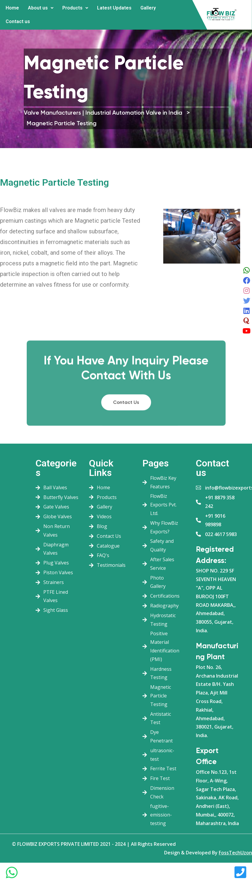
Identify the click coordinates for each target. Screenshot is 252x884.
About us (40, 8)
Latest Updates (114, 8)
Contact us (18, 21)
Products (75, 8)
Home (12, 8)
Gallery (148, 8)
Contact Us (126, 441)
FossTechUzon (235, 852)
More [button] (39, 17)
